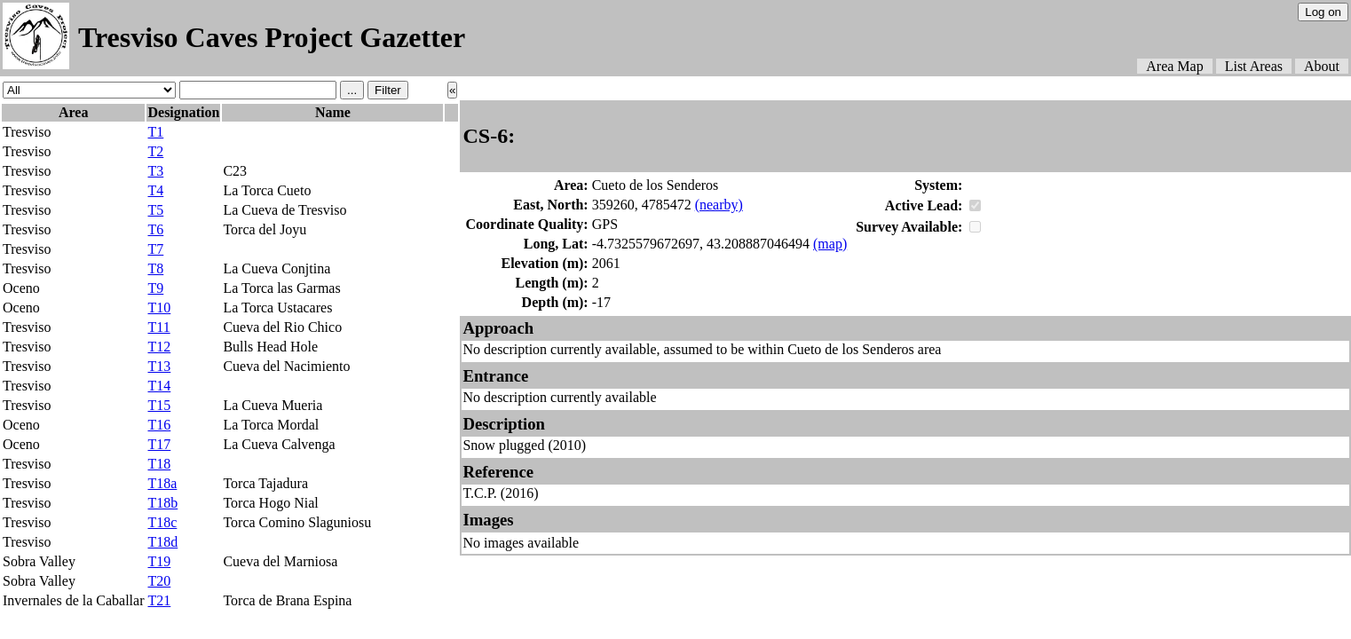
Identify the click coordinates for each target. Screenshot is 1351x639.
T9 (155, 288)
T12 (158, 346)
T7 (155, 248)
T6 (155, 229)
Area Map (1174, 66)
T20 (158, 580)
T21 (158, 600)
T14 (158, 385)
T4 (155, 190)
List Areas (1254, 66)
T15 (158, 405)
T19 (158, 561)
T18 (158, 463)
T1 (155, 131)
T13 (158, 366)
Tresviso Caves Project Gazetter (271, 37)
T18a (162, 483)
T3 (155, 170)
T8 (155, 268)
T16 (158, 424)
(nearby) (719, 204)
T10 (158, 307)
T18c (162, 522)
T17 (158, 444)
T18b (162, 502)
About (1321, 66)
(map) (830, 243)
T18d (162, 541)
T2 (155, 151)
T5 (155, 209)
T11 (158, 327)
